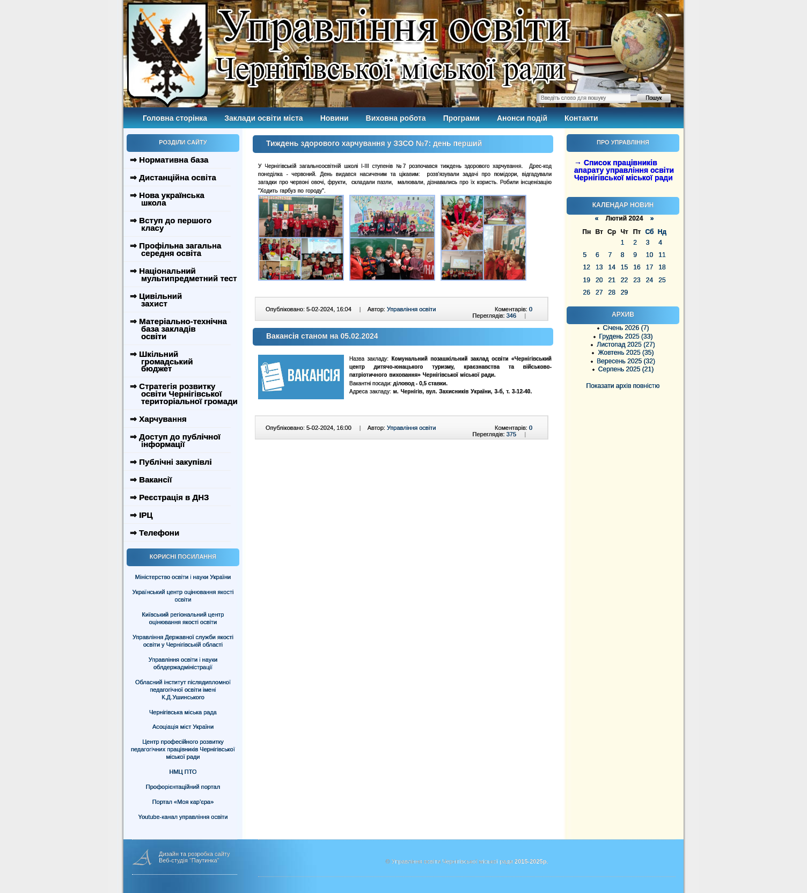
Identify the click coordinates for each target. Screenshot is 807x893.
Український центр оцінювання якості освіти (183, 596)
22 (624, 280)
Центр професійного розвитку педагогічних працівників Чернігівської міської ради (183, 749)
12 (586, 267)
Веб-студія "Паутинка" (189, 860)
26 (586, 292)
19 (586, 280)
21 (611, 280)
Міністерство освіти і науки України (183, 577)
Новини (334, 118)
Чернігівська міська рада (183, 712)
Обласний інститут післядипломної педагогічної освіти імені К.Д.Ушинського (183, 689)
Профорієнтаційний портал (183, 787)
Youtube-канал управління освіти (183, 817)
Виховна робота (396, 118)
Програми (461, 118)
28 (611, 292)
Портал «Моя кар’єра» (183, 802)
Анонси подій (522, 118)
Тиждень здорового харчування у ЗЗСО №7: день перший (374, 143)
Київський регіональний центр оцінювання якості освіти (183, 618)
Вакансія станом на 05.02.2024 (322, 336)
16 (636, 267)
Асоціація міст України (183, 726)
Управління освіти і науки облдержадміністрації (183, 663)
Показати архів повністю (623, 386)
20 (599, 280)
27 (599, 292)
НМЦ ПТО (183, 771)
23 (636, 280)
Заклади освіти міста (263, 118)
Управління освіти (411, 309)
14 (611, 267)
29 (624, 292)
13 (599, 267)
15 (624, 267)
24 (649, 280)
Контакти (581, 118)
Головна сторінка (175, 118)
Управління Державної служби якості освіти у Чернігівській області (183, 641)
